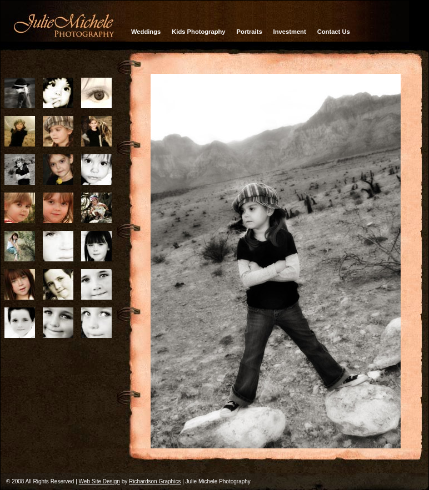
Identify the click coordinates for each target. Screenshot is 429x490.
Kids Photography (198, 31)
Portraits (249, 31)
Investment (289, 31)
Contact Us (333, 31)
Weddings (146, 31)
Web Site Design (99, 481)
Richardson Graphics (155, 481)
